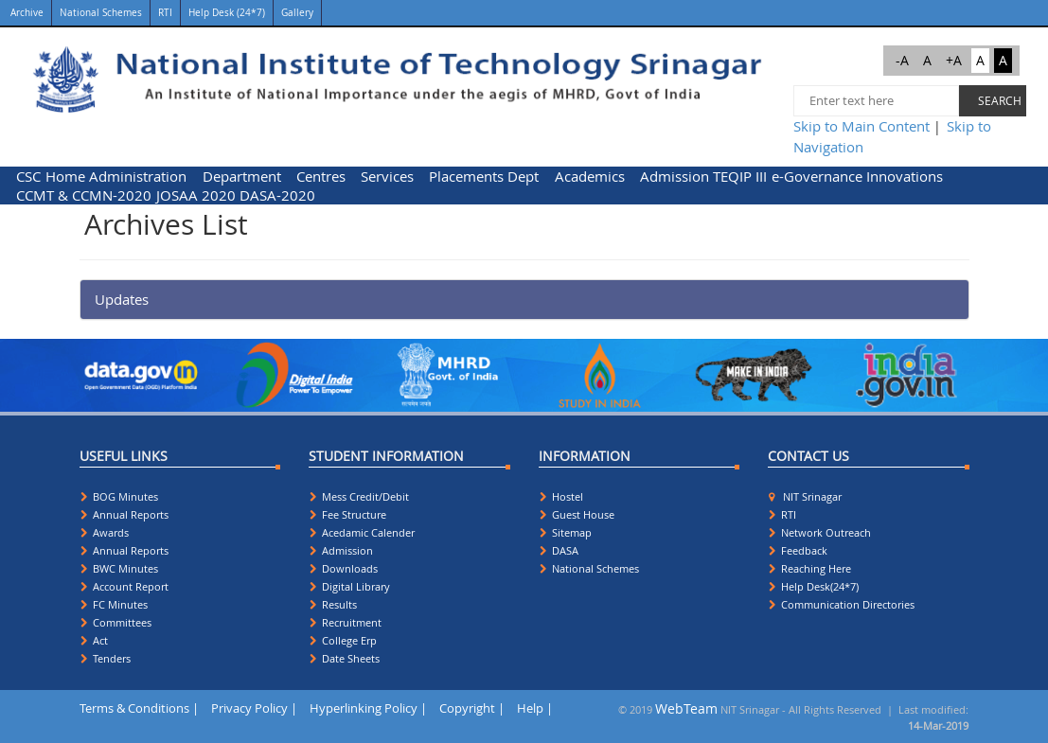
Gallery (297, 13)
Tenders (105, 658)
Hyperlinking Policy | (368, 707)
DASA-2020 (277, 195)
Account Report (124, 586)
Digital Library (350, 586)
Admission (674, 176)
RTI (165, 13)
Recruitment (346, 622)
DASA (559, 550)
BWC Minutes (119, 568)
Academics (590, 176)
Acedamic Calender (362, 532)
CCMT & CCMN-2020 (83, 195)
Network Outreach (820, 532)
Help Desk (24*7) (226, 13)
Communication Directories (842, 604)
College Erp (343, 640)
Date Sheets (345, 658)
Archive (26, 13)
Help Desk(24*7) (814, 586)
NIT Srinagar (805, 496)
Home (65, 176)
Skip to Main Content (861, 125)
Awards (104, 532)
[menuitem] (29, 176)
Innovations (904, 176)
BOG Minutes (119, 496)
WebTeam (686, 708)
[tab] (524, 299)
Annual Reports (124, 514)
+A (954, 60)
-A (902, 60)
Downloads (344, 568)
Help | (535, 707)
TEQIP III (740, 176)
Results (333, 604)
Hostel (561, 496)
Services (387, 176)
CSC (28, 176)
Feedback (798, 550)
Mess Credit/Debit (359, 496)
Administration (138, 176)
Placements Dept (484, 176)
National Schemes (101, 13)
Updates (122, 299)
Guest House (577, 514)
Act (94, 640)
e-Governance (817, 176)
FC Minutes (114, 604)
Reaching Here (810, 568)
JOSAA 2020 (196, 195)
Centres (321, 176)
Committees (115, 622)
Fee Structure (348, 514)
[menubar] (524, 185)
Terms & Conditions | (139, 707)
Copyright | (472, 707)
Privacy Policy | (254, 707)
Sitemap (566, 532)
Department (242, 176)
